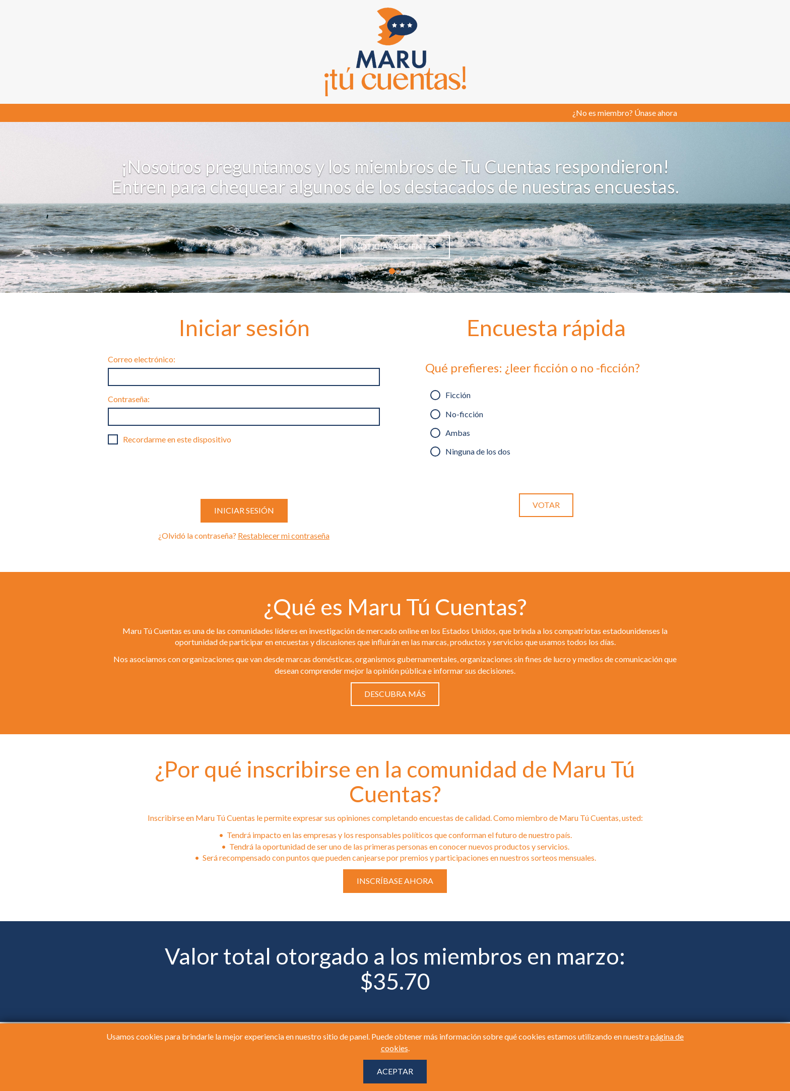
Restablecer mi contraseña (284, 535)
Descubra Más (395, 693)
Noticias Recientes (395, 246)
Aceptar (395, 1071)
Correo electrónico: (141, 359)
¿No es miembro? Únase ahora (624, 112)
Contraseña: (129, 399)
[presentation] (184, 471)
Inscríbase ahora (395, 880)
